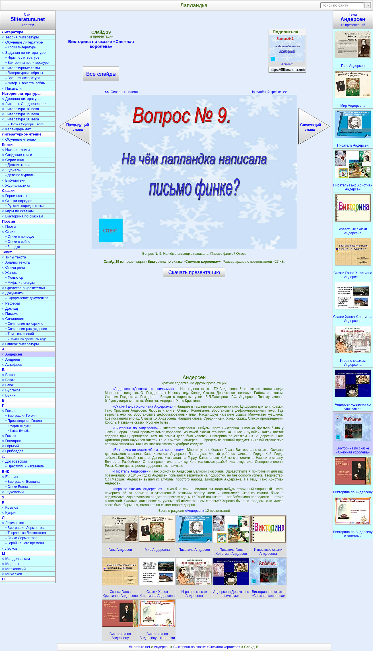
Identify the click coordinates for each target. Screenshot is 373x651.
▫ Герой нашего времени (24, 543)
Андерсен (161, 647)
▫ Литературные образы (24, 73)
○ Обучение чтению (19, 139)
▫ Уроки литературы (20, 47)
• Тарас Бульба (19, 430)
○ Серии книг (13, 160)
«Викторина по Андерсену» (135, 428)
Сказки (8, 190)
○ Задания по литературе (24, 52)
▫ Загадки (12, 247)
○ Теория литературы (20, 37)
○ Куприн (9, 512)
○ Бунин (9, 395)
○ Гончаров (11, 441)
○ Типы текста (14, 257)
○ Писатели (12, 88)
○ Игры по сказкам (18, 211)
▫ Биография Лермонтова (25, 528)
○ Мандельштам (16, 558)
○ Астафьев (12, 364)
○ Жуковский (13, 492)
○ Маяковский (14, 569)
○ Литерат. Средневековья (25, 104)
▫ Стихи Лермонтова (21, 538)
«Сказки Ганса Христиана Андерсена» (142, 406)
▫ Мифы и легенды (20, 283)
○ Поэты (9, 226)
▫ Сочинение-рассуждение (26, 329)
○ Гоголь (9, 410)
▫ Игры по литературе (22, 57)
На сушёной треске (268, 92)
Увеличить (287, 62)
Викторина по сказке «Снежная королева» (101, 44)
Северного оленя (121, 92)
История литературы (21, 93)
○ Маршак (10, 564)
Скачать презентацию (194, 272)
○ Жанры (10, 272)
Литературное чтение (21, 134)
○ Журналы (11, 170)
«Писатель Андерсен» (130, 471)
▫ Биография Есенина (22, 482)
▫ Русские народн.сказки (24, 206)
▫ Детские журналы (20, 175)
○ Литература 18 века (20, 109)
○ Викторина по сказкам (22, 216)
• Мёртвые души (19, 426)
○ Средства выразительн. (24, 288)
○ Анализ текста (16, 262)
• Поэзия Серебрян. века (26, 124)
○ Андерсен (12, 354)
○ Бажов (9, 375)
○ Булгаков (11, 390)
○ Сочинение (13, 319)
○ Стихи (9, 231)
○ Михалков (12, 574)
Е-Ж (5, 471)
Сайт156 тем (27, 20)
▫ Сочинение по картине (24, 324)
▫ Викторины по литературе (27, 63)
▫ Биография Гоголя (20, 416)
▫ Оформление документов (26, 298)
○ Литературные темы (21, 68)
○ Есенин (10, 477)
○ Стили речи (13, 267)
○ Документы (13, 293)
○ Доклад (10, 308)
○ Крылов (10, 507)
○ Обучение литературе (22, 42)
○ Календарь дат (16, 129)
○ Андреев (11, 359)
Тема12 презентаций (353, 20)
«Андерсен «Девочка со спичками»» (143, 389)
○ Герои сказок (14, 196)
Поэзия (8, 221)
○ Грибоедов (13, 451)
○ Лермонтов (13, 523)
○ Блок (8, 385)
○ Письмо (10, 313)
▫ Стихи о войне (17, 242)
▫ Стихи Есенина (18, 487)
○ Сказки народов (17, 201)
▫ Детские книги (17, 165)
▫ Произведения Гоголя (23, 421)
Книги (7, 144)
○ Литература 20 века (20, 119)
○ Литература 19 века (20, 114)
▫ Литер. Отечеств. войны (25, 83)
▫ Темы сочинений (19, 334)
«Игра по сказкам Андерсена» (137, 489)
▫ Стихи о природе (19, 237)
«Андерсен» (195, 511)
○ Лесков (9, 548)
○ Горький (10, 446)
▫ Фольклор (14, 278)
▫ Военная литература (22, 78)
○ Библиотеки (13, 180)
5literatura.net (139, 647)
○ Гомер (9, 436)
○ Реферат (11, 303)
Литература (12, 32)
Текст (7, 252)
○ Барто (8, 380)
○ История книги (16, 149)
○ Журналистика (16, 185)
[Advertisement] (194, 54)
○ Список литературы (20, 344)
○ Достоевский (14, 461)
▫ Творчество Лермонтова (25, 533)
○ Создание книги (17, 155)
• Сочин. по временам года (27, 339)
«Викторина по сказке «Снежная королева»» (148, 450)
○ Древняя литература (21, 98)
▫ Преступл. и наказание (24, 466)
